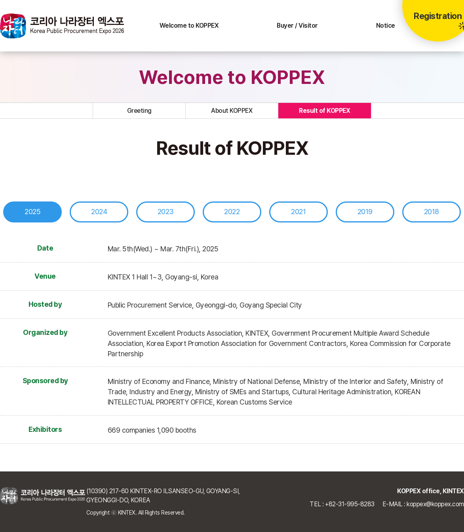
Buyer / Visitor (297, 25)
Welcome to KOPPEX (189, 25)
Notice (385, 25)
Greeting (139, 110)
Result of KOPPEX (324, 110)
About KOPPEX (231, 110)
